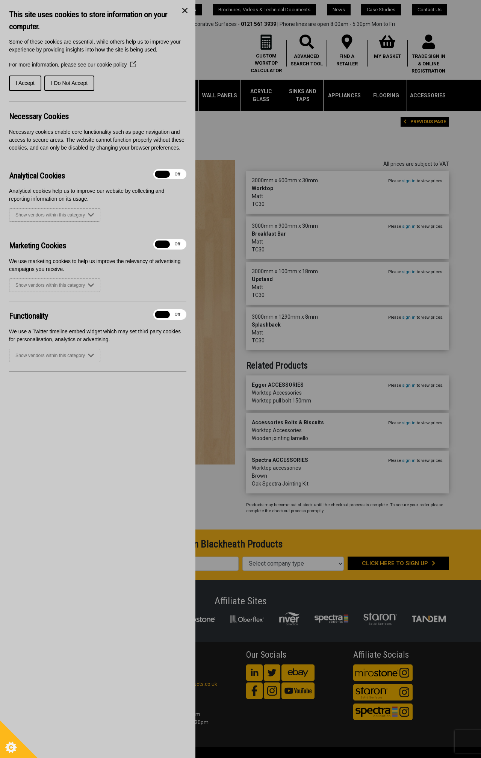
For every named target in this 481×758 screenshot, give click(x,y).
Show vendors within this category (54, 215)
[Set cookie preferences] (19, 739)
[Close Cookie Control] (184, 10)
